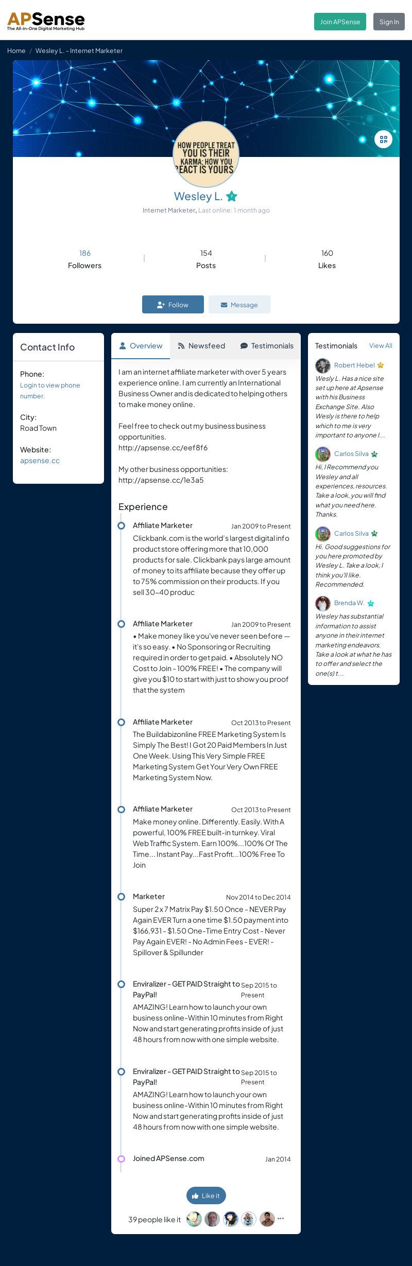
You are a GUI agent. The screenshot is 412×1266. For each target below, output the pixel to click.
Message (239, 305)
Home (16, 50)
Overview (141, 345)
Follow (172, 305)
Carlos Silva (351, 454)
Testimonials (267, 345)
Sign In (389, 21)
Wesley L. (199, 196)
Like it (206, 1195)
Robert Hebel (354, 365)
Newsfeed (201, 345)
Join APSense (340, 21)
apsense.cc (40, 460)
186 (85, 252)
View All (380, 345)
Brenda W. (349, 603)
